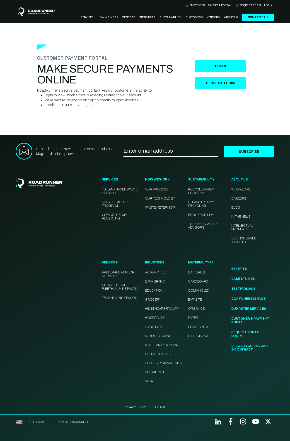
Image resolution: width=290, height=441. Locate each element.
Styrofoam (198, 336)
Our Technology (160, 198)
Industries (147, 17)
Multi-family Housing (162, 345)
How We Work (108, 17)
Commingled (198, 290)
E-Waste (195, 299)
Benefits (128, 17)
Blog (235, 207)
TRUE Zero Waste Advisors (203, 225)
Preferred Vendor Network (118, 274)
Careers (238, 198)
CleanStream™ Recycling (115, 216)
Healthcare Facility (162, 308)
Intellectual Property (242, 227)
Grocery (153, 299)
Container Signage (248, 298)
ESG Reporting (201, 215)
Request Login (220, 83)
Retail (150, 381)
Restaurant (155, 372)
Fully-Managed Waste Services (120, 191)
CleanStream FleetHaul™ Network (120, 286)
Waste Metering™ (160, 207)
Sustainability (170, 17)
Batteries (196, 272)
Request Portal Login (254, 5)
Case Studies (243, 278)
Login (220, 66)
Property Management (164, 363)
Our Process (156, 189)
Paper (193, 317)
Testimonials (243, 288)
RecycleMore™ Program (115, 203)
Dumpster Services (248, 308)
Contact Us (258, 17)
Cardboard (198, 281)
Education (154, 290)
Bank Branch (156, 281)
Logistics (153, 327)
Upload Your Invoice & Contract (249, 347)
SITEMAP (160, 407)
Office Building (158, 354)
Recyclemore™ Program (201, 191)
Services (87, 17)
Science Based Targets (243, 240)
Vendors (213, 17)
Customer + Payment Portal (209, 5)
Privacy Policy (135, 407)
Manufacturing (158, 336)
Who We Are (241, 189)
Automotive (155, 272)
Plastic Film (198, 327)
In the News (241, 216)
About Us (231, 17)
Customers (194, 17)
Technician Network (119, 298)
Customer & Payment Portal (250, 320)
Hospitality (154, 317)
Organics (196, 308)
